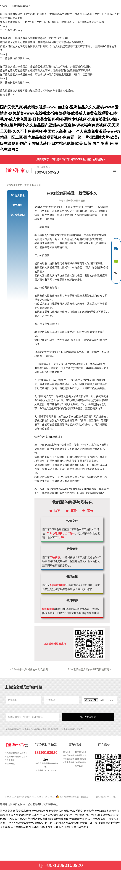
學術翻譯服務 (68, 759)
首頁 (26, 185)
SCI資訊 (36, 185)
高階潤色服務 (80, 755)
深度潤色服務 (68, 755)
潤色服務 (66, 752)
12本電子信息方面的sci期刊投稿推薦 (88, 669)
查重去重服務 (68, 762)
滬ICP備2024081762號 (69, 797)
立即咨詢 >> (99, 159)
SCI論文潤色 (17, 195)
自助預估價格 (80, 759)
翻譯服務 (18, 205)
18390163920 (46, 752)
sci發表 (38, 207)
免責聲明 (85, 797)
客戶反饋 (79, 766)
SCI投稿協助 (17, 214)
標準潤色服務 (80, 752)
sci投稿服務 (48, 436)
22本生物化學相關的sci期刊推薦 (30, 669)
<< (10, 669)
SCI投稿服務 (80, 762)
